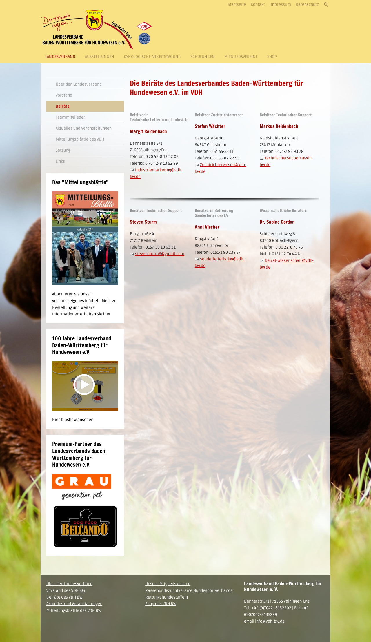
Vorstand (64, 95)
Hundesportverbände (213, 590)
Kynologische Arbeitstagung (152, 56)
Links (60, 161)
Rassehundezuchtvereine (168, 590)
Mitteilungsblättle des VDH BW (73, 610)
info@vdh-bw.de (270, 621)
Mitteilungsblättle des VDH (80, 139)
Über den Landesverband (79, 84)
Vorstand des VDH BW (65, 590)
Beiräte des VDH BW (64, 597)
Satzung (63, 150)
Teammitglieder (70, 117)
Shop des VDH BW (160, 603)
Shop (272, 56)
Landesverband (60, 56)
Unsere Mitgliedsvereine (167, 583)
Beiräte (63, 106)
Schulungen (202, 56)
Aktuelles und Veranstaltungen (84, 128)
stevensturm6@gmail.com (159, 254)
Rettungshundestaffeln (166, 597)
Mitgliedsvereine (241, 56)
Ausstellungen (99, 56)
